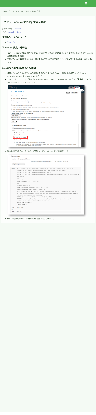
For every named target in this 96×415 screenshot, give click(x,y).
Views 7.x (11, 42)
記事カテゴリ (7, 28)
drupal (18, 28)
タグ (4, 32)
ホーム (5, 11)
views (19, 32)
